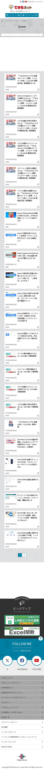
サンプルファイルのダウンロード (22, 697)
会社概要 (22, 727)
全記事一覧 (22, 717)
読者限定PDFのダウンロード (22, 693)
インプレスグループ (22, 732)
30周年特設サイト (22, 688)
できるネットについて (35, 1)
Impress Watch (22, 747)
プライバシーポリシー (22, 722)
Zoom (7, 89)
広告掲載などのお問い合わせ (22, 712)
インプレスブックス (22, 742)
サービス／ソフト (11, 21)
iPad (7, 227)
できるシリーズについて (22, 683)
